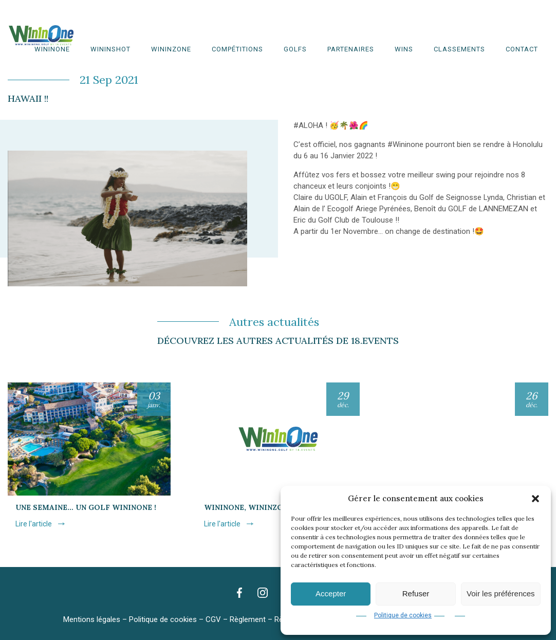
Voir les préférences (501, 593)
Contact (522, 49)
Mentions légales (91, 619)
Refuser (416, 593)
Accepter (331, 593)
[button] (535, 498)
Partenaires (350, 49)
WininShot (110, 49)
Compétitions (237, 49)
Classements (459, 49)
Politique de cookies (403, 615)
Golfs (295, 49)
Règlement (248, 619)
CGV (213, 619)
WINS (404, 49)
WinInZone (171, 49)
